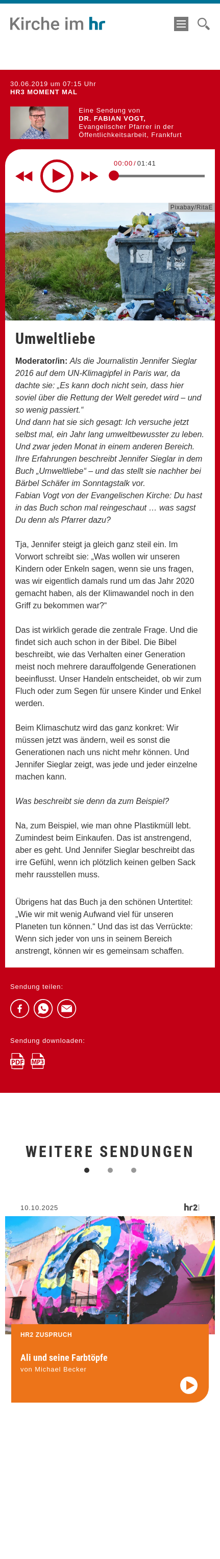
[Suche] (204, 24)
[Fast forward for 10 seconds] (90, 176)
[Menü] (181, 24)
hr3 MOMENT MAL (44, 92)
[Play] (57, 176)
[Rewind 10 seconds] (24, 176)
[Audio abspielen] (189, 1392)
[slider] (114, 176)
